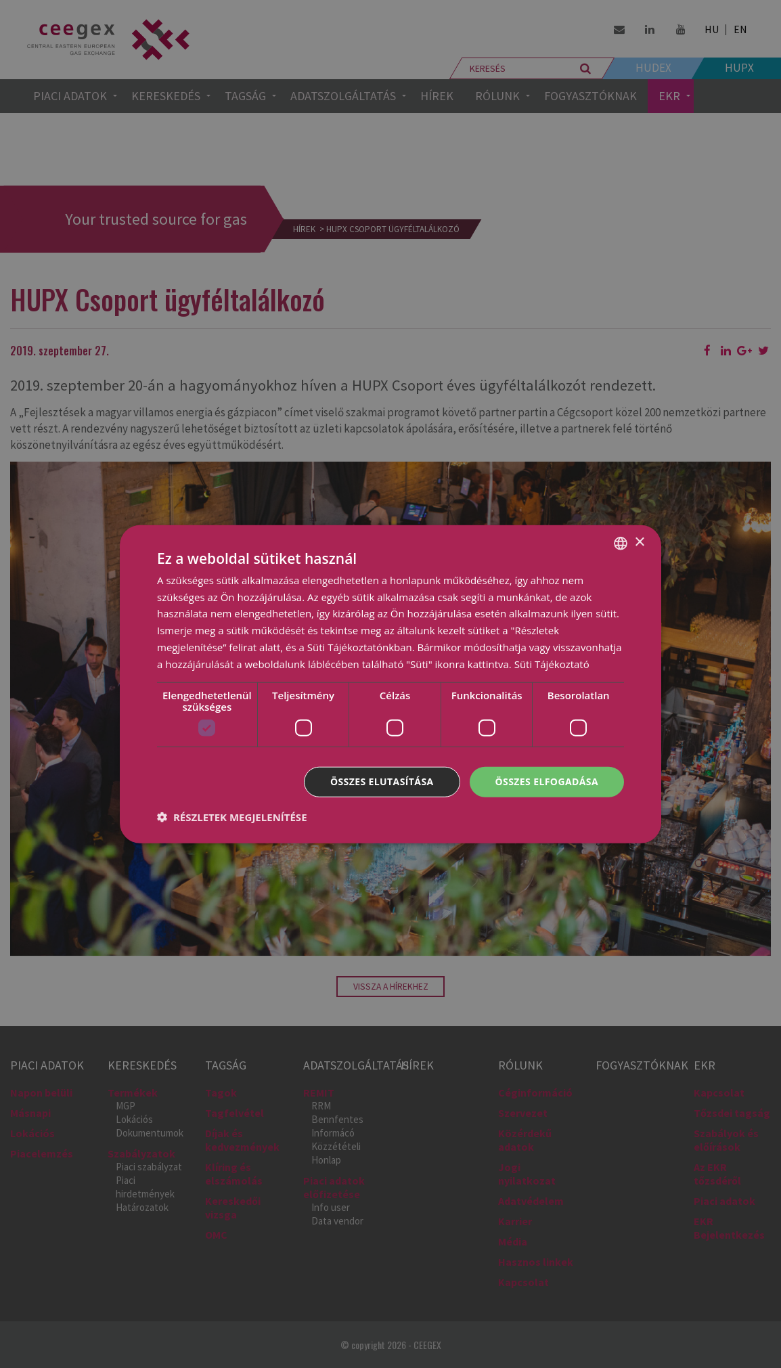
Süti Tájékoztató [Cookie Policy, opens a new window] (551, 663)
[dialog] (390, 684)
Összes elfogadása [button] (546, 781)
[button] (232, 817)
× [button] (639, 542)
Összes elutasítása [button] (382, 781)
